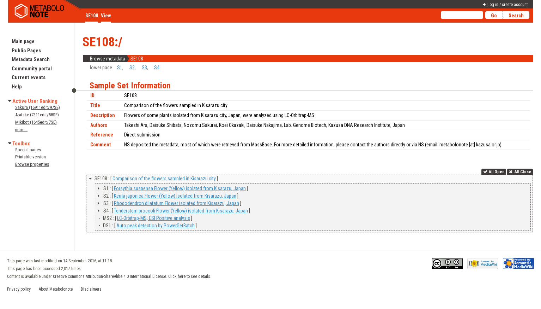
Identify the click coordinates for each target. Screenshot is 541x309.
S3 (144, 67)
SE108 (91, 15)
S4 (156, 67)
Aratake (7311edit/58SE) (37, 114)
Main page (23, 41)
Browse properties (32, 164)
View (106, 15)
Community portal (32, 68)
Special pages (28, 149)
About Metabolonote (56, 289)
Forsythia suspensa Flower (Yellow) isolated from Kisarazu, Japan (180, 188)
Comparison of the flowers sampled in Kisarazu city (164, 178)
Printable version (30, 156)
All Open (496, 171)
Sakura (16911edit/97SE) (37, 107)
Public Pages (26, 50)
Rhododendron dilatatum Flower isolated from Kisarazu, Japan (176, 203)
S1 (119, 67)
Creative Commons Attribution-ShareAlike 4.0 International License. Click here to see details (131, 276)
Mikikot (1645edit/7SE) (36, 122)
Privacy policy (19, 289)
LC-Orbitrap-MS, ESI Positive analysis (153, 218)
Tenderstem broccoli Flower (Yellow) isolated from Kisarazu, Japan (181, 211)
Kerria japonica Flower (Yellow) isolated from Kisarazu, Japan (175, 196)
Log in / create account (507, 4)
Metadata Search (31, 59)
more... (21, 129)
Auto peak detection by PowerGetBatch (155, 225)
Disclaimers (91, 289)
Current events (28, 77)
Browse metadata (107, 59)
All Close (522, 171)
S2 (132, 67)
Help (17, 86)
